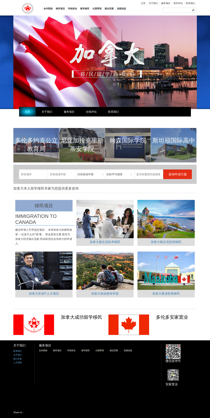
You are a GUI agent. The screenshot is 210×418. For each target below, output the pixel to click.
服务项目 (165, 3)
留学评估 (178, 3)
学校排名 (72, 8)
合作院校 (48, 8)
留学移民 (84, 8)
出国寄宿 (97, 8)
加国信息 (121, 8)
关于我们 (153, 3)
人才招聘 (17, 362)
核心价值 (17, 359)
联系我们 (190, 3)
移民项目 (60, 8)
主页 (143, 3)
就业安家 (109, 8)
